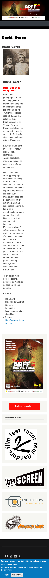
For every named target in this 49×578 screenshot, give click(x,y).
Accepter (5, 576)
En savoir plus (7, 571)
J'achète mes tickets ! (24, 406)
